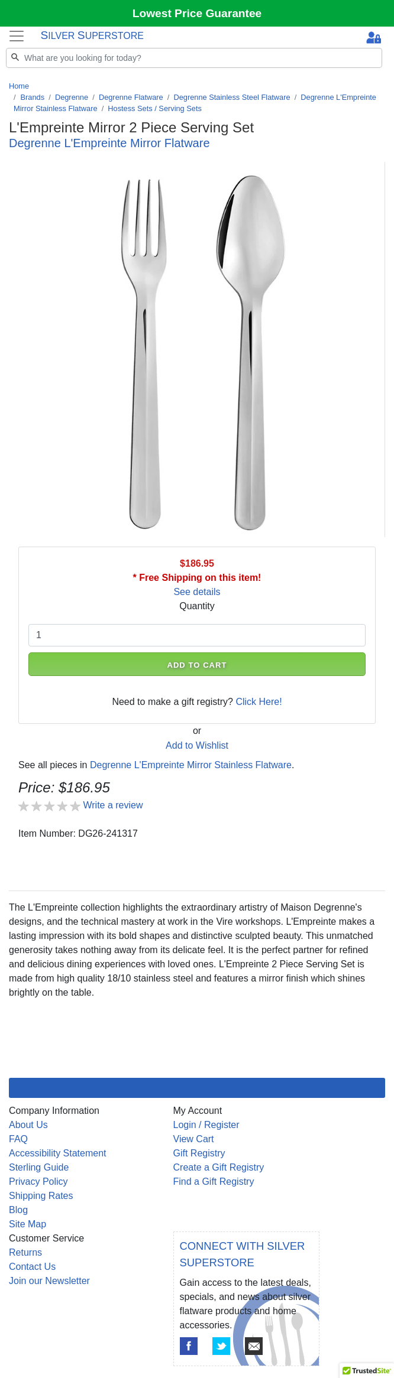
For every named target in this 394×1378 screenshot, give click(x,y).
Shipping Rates (41, 1196)
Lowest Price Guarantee (197, 13)
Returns (25, 1252)
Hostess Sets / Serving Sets (155, 108)
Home (19, 86)
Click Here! (258, 702)
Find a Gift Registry (213, 1181)
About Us (28, 1125)
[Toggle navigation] (16, 36)
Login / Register (206, 1125)
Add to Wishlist (197, 745)
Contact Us (32, 1267)
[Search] (194, 58)
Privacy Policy (38, 1181)
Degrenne (71, 97)
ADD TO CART (197, 665)
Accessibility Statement (57, 1153)
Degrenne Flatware (131, 97)
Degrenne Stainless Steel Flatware (232, 97)
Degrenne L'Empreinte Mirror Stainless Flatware (191, 765)
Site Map (27, 1224)
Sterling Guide (39, 1167)
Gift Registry (199, 1153)
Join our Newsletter (49, 1281)
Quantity (197, 606)
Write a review (113, 805)
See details (196, 592)
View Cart (193, 1139)
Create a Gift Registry (218, 1167)
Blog (18, 1210)
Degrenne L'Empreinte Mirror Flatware (109, 143)
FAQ (18, 1139)
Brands (33, 97)
